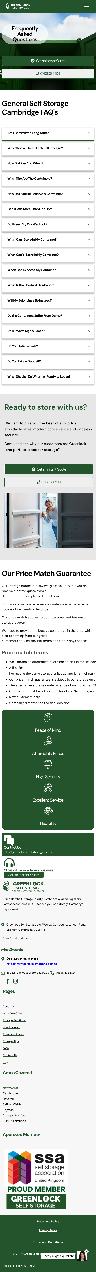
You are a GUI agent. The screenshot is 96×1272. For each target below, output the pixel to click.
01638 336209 (48, 73)
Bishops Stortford (14, 1115)
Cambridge (10, 1093)
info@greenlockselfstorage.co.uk (28, 852)
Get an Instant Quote (48, 60)
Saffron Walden (13, 1104)
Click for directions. (15, 938)
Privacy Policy (48, 1230)
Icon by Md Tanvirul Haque (20, 1265)
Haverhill (9, 1099)
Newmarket (10, 1088)
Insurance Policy (48, 1221)
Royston (8, 1110)
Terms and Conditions (48, 1242)
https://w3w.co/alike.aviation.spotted (31, 964)
